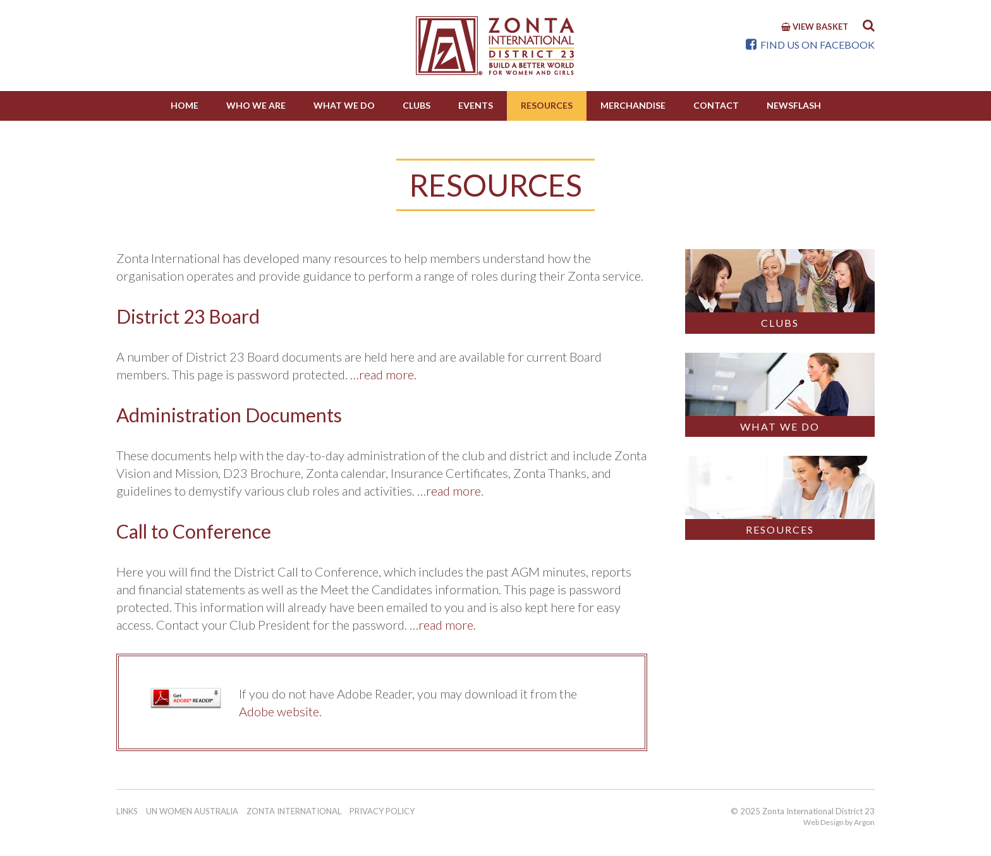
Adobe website (279, 711)
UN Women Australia (192, 811)
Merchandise (633, 105)
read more (453, 490)
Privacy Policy (382, 811)
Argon (864, 822)
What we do (344, 105)
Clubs (416, 105)
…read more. (383, 374)
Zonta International (293, 811)
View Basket (814, 26)
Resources (547, 105)
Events (475, 105)
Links (127, 811)
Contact (716, 105)
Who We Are (256, 105)
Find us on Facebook (810, 45)
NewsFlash (794, 105)
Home (184, 105)
